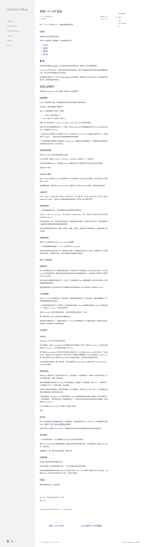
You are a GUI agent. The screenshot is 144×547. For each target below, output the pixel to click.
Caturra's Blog (17, 9)
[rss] (12, 541)
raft (44, 500)
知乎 (42, 451)
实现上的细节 (122, 23)
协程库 (45, 51)
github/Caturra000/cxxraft (49, 36)
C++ (44, 497)
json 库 (45, 45)
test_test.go (65, 77)
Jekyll (129, 542)
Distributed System (53, 497)
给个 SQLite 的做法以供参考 (60, 424)
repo (119, 17)
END (119, 26)
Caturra (44, 19)
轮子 (62, 497)
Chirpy (138, 542)
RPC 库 (45, 54)
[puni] (8, 541)
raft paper (54, 66)
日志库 (45, 48)
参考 (119, 20)
